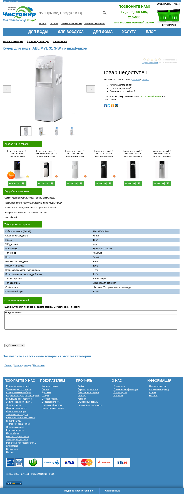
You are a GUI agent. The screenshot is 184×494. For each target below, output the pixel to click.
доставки (135, 79)
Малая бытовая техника (18, 386)
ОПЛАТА (42, 24)
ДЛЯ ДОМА (103, 32)
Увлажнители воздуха (17, 414)
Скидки (45, 395)
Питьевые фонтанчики (17, 436)
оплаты (145, 79)
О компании (119, 386)
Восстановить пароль (88, 392)
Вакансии (118, 395)
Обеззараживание (15, 427)
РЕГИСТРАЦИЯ (172, 4)
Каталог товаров (13, 41)
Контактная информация (125, 389)
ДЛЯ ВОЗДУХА (71, 32)
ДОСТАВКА (53, 24)
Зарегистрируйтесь (150, 62)
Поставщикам (120, 392)
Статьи (152, 392)
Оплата (45, 389)
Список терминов (157, 386)
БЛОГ (151, 32)
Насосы (10, 452)
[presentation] (31, 337)
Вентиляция (12, 449)
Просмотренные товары (90, 405)
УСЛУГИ (129, 32)
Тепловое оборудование (18, 424)
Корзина (82, 399)
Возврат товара (50, 399)
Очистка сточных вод (16, 408)
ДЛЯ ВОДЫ (38, 32)
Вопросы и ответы (51, 402)
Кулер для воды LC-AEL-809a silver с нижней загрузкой (162, 153)
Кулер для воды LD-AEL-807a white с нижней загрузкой (75, 153)
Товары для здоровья (17, 439)
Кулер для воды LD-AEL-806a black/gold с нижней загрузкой (46, 153)
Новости (153, 395)
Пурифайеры (12, 433)
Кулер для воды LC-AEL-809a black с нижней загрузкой (133, 153)
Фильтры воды (13, 405)
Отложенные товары (88, 402)
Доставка (46, 392)
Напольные (60, 41)
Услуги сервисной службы (19, 402)
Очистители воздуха (16, 411)
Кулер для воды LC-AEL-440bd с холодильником (17, 153)
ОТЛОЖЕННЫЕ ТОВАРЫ (71, 24)
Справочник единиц (159, 389)
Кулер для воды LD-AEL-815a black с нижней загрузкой (104, 153)
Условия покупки (50, 386)
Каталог (8, 365)
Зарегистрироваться (88, 389)
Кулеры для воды (38, 41)
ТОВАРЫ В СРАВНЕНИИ (94, 24)
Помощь (82, 395)
